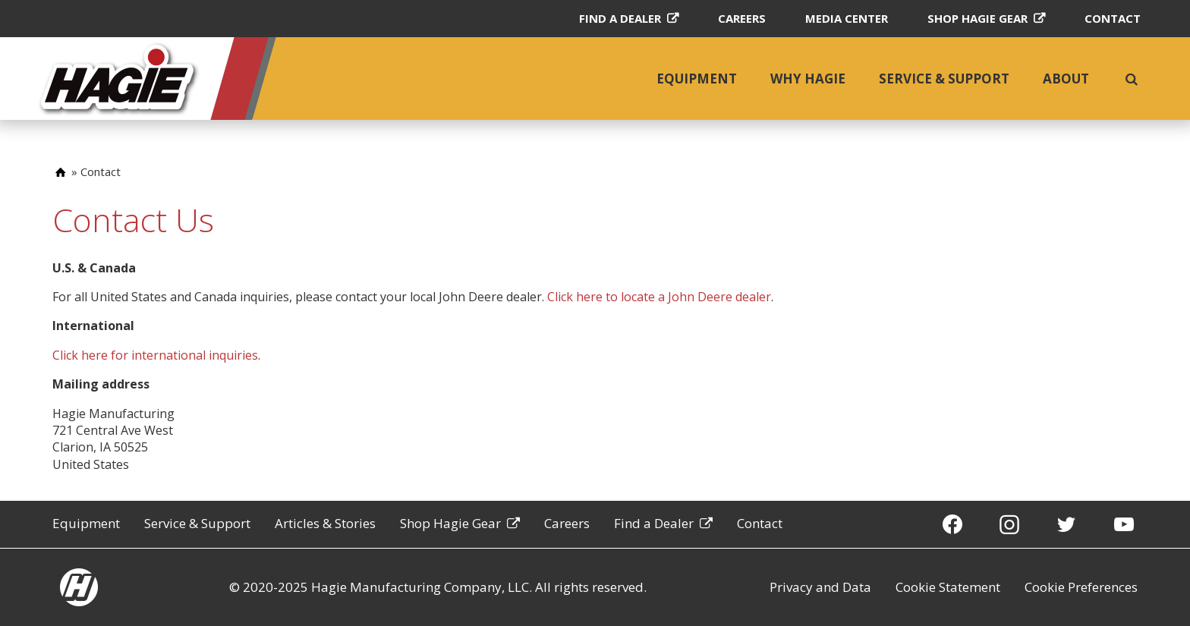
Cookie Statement (948, 587)
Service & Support (944, 78)
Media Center (846, 18)
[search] (1131, 79)
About (1066, 78)
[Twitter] (1066, 523)
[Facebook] (952, 523)
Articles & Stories (325, 523)
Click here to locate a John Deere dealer (659, 296)
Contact (1113, 18)
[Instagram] (1009, 523)
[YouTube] (1124, 523)
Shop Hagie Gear (977, 18)
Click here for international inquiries (155, 355)
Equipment (696, 78)
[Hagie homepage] (78, 587)
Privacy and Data (820, 587)
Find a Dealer (620, 18)
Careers (742, 18)
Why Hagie (807, 78)
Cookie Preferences (1081, 587)
